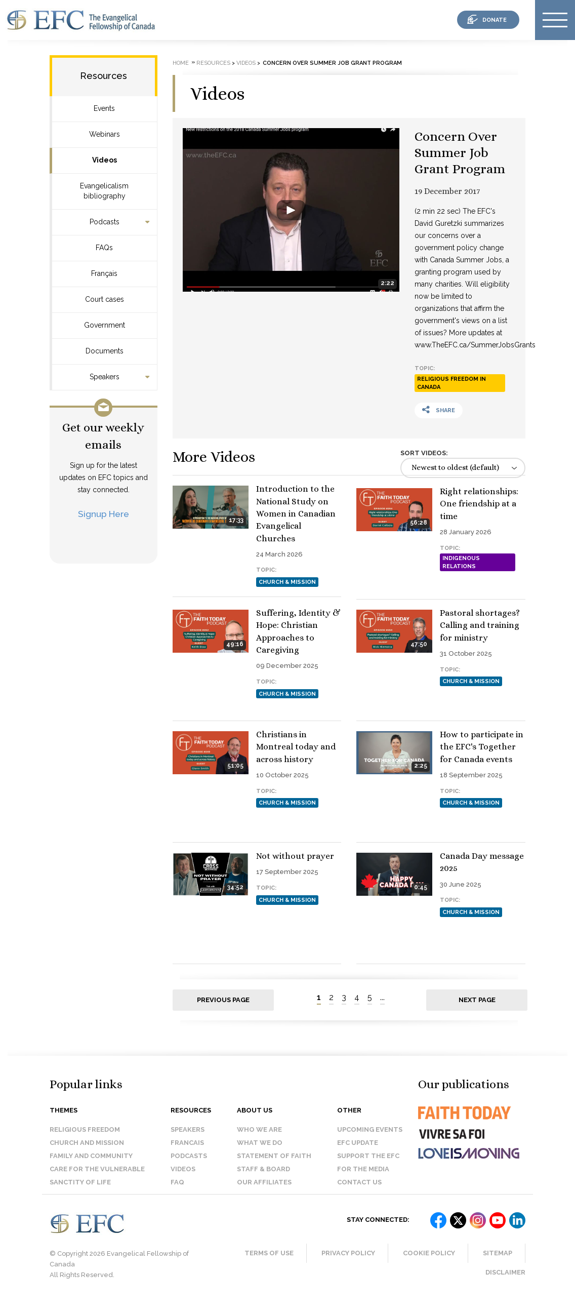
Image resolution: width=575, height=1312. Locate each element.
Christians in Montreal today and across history (479, 718)
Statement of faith (274, 1165)
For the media (363, 1178)
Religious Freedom (85, 1138)
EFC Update (357, 1152)
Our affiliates (264, 1191)
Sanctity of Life (80, 1191)
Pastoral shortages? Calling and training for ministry (296, 718)
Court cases (104, 299)
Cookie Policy (429, 1262)
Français (104, 273)
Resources (103, 75)
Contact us (359, 1191)
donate (494, 20)
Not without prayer (295, 901)
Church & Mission (287, 582)
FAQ (177, 1191)
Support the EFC (368, 1165)
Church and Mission (87, 1152)
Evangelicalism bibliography (104, 191)
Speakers (104, 377)
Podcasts (104, 222)
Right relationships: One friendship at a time (479, 504)
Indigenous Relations (461, 562)
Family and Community (91, 1165)
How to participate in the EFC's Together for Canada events (481, 816)
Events (104, 108)
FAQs (104, 248)
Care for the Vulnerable (97, 1178)
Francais (187, 1152)
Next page (477, 1009)
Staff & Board (263, 1178)
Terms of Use (269, 1262)
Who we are (259, 1138)
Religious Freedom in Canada (451, 383)
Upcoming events (369, 1138)
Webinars (104, 134)
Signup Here (103, 513)
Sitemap (497, 1262)
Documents (105, 351)
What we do (259, 1152)
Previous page (223, 1009)
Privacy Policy (348, 1262)
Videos (104, 160)
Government (104, 325)
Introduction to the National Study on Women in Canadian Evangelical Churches (296, 513)
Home (181, 63)
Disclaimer (505, 1281)
